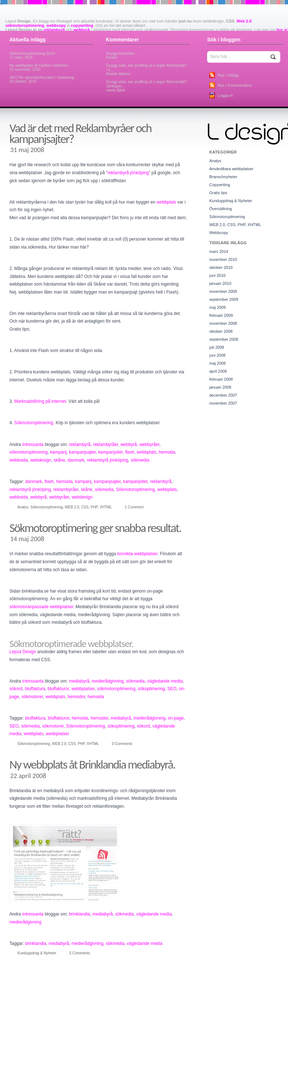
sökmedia (140, 460)
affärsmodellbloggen (43, 1040)
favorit (71, 1058)
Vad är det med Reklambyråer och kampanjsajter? (80, 133)
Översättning (220, 208)
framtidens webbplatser (232, 1058)
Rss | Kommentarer (235, 85)
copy (49, 1049)
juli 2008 (216, 347)
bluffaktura (35, 688)
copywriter (75, 1049)
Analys (22, 507)
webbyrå (82, 30)
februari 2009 (221, 315)
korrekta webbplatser (137, 553)
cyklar (209, 1050)
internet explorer (107, 1073)
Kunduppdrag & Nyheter (36, 953)
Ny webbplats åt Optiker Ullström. (39, 67)
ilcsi (88, 1073)
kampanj (58, 452)
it (173, 1073)
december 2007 (223, 395)
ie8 (81, 1073)
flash (129, 452)
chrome (10, 1050)
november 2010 (223, 259)
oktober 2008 (221, 331)
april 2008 (218, 371)
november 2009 (223, 291)
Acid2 (8, 1040)
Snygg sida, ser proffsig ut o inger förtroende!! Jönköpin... (146, 85)
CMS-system (29, 1050)
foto (208, 1058)
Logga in (225, 95)
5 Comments (79, 953)
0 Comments (122, 744)
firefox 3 (143, 1058)
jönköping (239, 1072)
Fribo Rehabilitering (38, 1066)
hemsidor (76, 696)
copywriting (82, 25)
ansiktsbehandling (77, 1040)
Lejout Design (22, 651)
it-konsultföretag (205, 1073)
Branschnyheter (223, 177)
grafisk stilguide (263, 1066)
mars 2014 (218, 251)
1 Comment (134, 507)
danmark (76, 460)
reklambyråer (105, 444)
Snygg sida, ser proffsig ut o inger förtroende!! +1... (146, 69)
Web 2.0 (243, 21)
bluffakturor (58, 688)
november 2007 (223, 403)
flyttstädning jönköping (184, 1058)
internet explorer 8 (146, 1072)
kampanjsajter (82, 452)
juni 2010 (217, 275)
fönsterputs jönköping (74, 1066)
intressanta (33, 444)
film (96, 1058)
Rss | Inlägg (228, 75)
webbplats (166, 202)
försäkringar (134, 1065)
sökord (15, 688)
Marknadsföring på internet (40, 401)
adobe (20, 1040)
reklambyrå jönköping (128, 172)
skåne (59, 460)
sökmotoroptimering (24, 25)
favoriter (85, 1058)
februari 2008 (221, 379)
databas (238, 1050)
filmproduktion (112, 1058)
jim (222, 1073)
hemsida (167, 452)
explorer (59, 1058)
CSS (181, 1050)
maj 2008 (217, 363)
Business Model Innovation (256, 1040)
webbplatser (83, 688)
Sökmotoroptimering (33, 422)
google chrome (205, 1066)
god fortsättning (165, 1066)
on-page (176, 718)
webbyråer (149, 444)
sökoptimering (151, 688)
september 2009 (223, 299)
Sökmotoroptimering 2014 (32, 55)
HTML (72, 1073)
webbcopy (56, 25)
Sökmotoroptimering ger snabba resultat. (95, 528)
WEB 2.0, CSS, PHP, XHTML (88, 507)
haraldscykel (14, 1073)
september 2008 (223, 339)
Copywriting (219, 185)
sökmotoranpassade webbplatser (41, 606)
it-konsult (183, 1073)
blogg (162, 1039)
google (185, 1066)
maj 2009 (217, 307)
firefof (130, 1058)
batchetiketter (115, 1040)
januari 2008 (220, 387)
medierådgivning (108, 681)
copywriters (109, 1050)
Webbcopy (218, 232)
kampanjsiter (110, 452)
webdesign (40, 460)
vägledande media (165, 681)
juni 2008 (217, 355)
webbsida (18, 460)
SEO (171, 688)
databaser (254, 1050)
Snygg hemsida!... (122, 55)
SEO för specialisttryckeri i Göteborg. (42, 79)
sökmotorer (32, 696)
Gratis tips (218, 193)
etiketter (43, 1058)
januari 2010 (220, 283)
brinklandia (79, 914)
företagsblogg (106, 1066)
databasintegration (20, 1058)
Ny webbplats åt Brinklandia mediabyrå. (92, 764)
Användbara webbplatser (231, 169)
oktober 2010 (221, 267)
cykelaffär (194, 1050)
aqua (98, 1040)
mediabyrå (79, 681)
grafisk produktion (234, 1066)
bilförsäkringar (140, 1040)
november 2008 (223, 323)
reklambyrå (54, 30)
